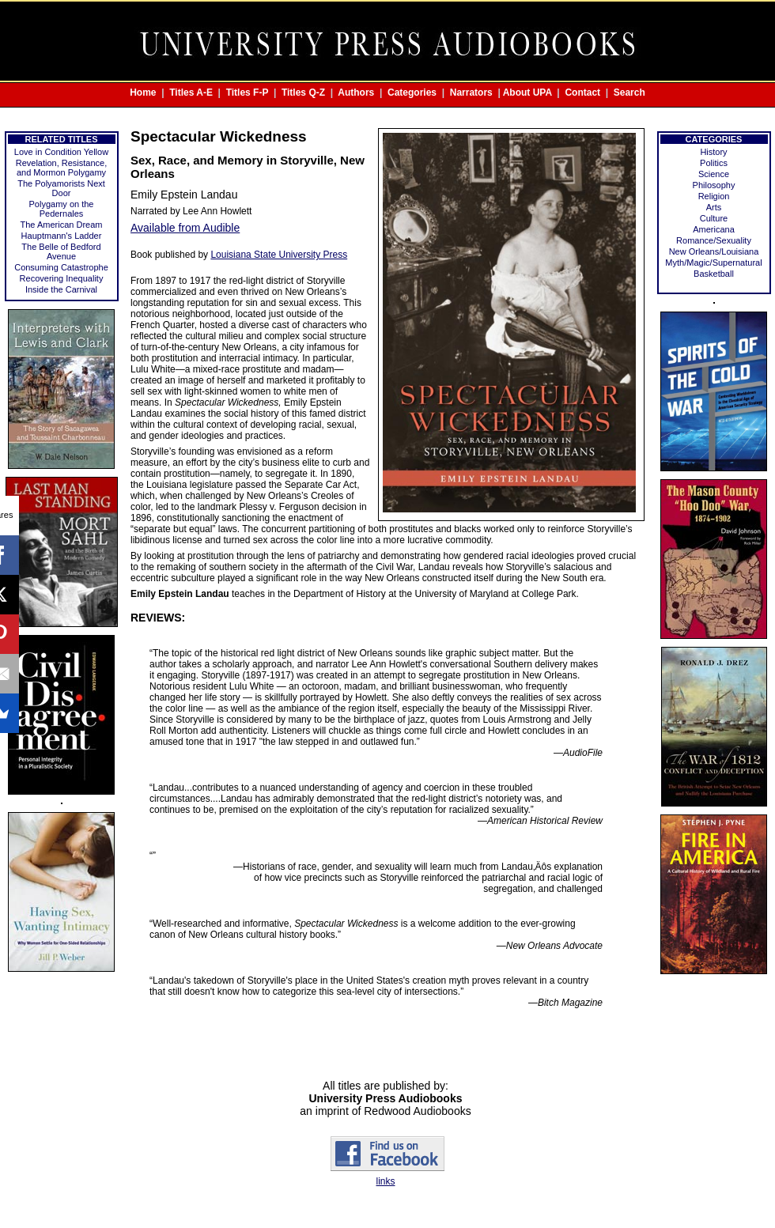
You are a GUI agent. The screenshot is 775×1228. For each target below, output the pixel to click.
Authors (356, 92)
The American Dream (62, 224)
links (385, 1181)
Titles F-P (247, 92)
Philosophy (714, 185)
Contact (582, 92)
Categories (412, 92)
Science (713, 174)
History (713, 152)
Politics (714, 163)
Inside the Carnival (61, 289)
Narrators (471, 92)
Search (629, 92)
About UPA (527, 92)
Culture (714, 218)
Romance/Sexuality (713, 240)
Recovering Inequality (62, 278)
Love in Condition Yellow (61, 152)
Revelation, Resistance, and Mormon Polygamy (62, 167)
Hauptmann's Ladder (61, 235)
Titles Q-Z (303, 92)
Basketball (714, 273)
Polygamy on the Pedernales (61, 208)
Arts (714, 207)
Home (143, 92)
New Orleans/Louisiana (714, 251)
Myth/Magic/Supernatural (713, 262)
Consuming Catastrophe (61, 267)
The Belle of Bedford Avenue (60, 251)
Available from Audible (185, 227)
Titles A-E (191, 92)
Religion (714, 196)
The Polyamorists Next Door (61, 188)
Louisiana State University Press (278, 254)
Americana (714, 229)
